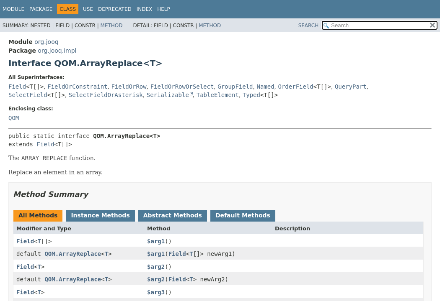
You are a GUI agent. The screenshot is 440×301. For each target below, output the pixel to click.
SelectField (27, 95)
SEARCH (308, 25)
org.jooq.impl (57, 50)
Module (13, 9)
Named (265, 86)
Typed (251, 95)
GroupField (235, 86)
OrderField (295, 86)
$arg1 (156, 241)
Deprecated (115, 9)
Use (88, 9)
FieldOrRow (128, 86)
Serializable (168, 95)
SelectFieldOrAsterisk (106, 95)
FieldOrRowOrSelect (182, 86)
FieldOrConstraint (77, 86)
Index (145, 9)
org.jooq (46, 41)
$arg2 (156, 266)
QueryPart (351, 86)
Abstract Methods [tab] (172, 215)
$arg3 (156, 292)
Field (17, 86)
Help (163, 9)
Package (40, 9)
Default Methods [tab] (242, 215)
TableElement (218, 95)
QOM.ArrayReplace (72, 253)
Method (112, 25)
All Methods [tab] (37, 215)
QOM (13, 118)
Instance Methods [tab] (100, 215)
